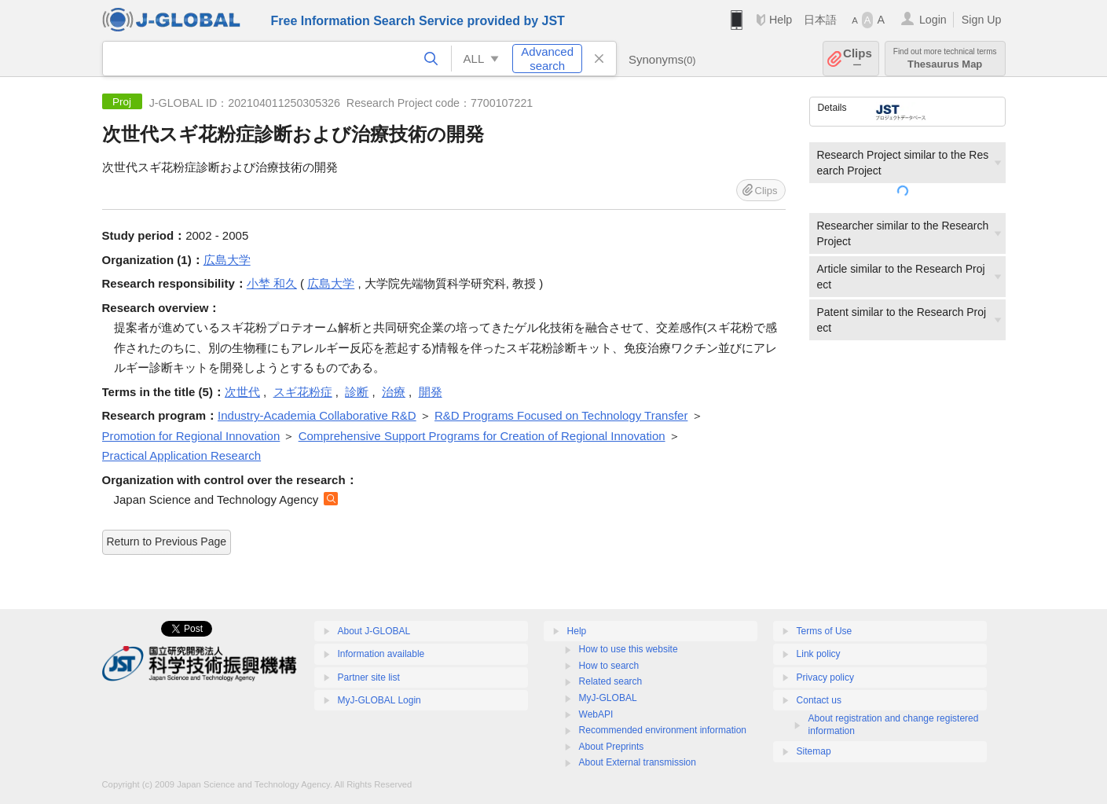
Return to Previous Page (167, 541)
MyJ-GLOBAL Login (379, 700)
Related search (611, 681)
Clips (857, 58)
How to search (609, 665)
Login (933, 19)
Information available (381, 653)
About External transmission (637, 762)
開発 (430, 391)
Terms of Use (824, 631)
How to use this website (628, 649)
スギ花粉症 (302, 391)
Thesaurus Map (945, 58)
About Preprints (611, 746)
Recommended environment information (662, 730)
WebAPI (596, 714)
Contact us (819, 700)
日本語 (820, 19)
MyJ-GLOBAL (608, 697)
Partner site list (369, 677)
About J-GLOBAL (374, 631)
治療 (393, 391)
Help (780, 19)
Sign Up (982, 19)
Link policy (819, 653)
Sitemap (814, 751)
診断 (356, 391)
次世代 (242, 391)
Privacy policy (825, 677)
